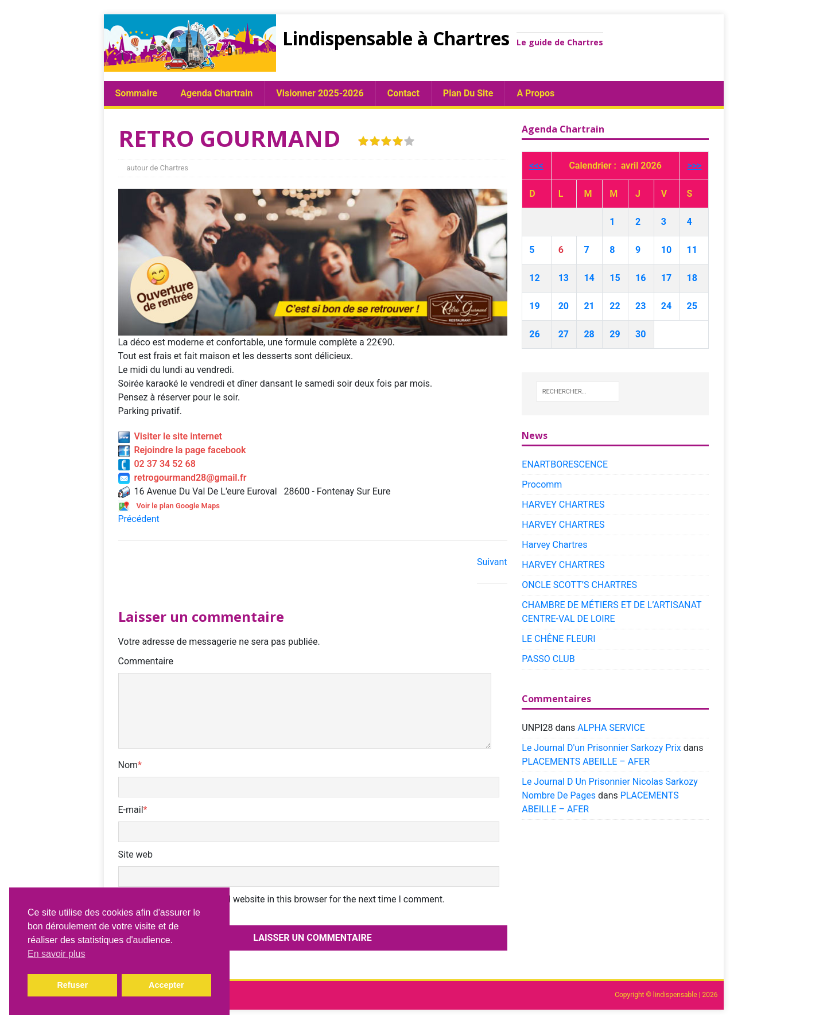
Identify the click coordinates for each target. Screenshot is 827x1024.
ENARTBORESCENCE (565, 464)
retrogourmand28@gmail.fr (182, 477)
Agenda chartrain (216, 93)
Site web (135, 854)
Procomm (542, 484)
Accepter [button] (166, 985)
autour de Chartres (158, 167)
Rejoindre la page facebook (182, 450)
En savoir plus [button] (57, 954)
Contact (403, 93)
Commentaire (146, 661)
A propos (535, 93)
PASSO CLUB (548, 658)
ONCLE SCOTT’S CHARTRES (579, 584)
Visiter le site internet (170, 436)
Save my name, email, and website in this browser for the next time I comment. (285, 899)
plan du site (468, 93)
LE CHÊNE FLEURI (558, 638)
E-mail (130, 809)
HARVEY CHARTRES (563, 504)
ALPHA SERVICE (610, 727)
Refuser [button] (72, 985)
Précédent (139, 518)
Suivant (492, 561)
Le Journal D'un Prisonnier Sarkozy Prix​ (601, 747)
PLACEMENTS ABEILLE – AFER (586, 761)
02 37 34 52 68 (157, 463)
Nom (128, 765)
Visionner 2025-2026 (319, 93)
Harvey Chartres (554, 544)
